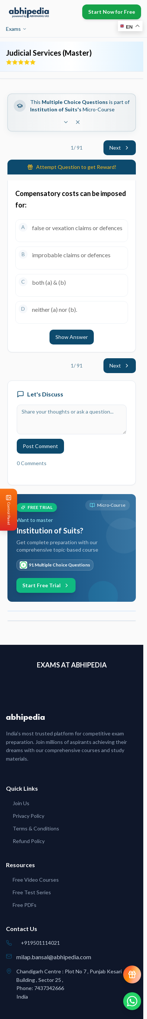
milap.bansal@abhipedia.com (53, 956)
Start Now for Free (111, 12)
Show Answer (71, 337)
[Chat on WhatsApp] (132, 1001)
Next (119, 147)
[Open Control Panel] (6, 509)
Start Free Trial (46, 585)
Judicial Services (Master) (49, 52)
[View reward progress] (132, 974)
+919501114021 (40, 943)
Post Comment (40, 446)
